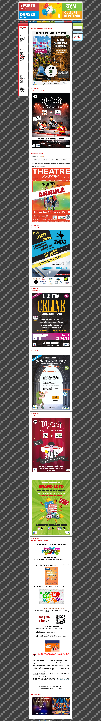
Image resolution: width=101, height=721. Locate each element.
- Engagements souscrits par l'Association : (22, 35)
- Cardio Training (22, 83)
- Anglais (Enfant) (22, 38)
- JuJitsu (21, 87)
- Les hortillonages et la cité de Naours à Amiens (77, 35)
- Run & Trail (22, 91)
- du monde (21, 52)
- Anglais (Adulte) (22, 37)
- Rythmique (22, 54)
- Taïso (21, 92)
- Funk (21, 53)
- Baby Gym (22, 58)
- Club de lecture (22, 75)
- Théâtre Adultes (22, 78)
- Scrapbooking (22, 48)
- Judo (21, 86)
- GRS (21, 60)
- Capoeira (21, 82)
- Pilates (21, 61)
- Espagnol (21, 40)
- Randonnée (22, 88)
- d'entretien (22, 59)
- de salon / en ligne (23, 51)
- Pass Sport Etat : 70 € (23, 28)
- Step (21, 62)
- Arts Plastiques (22, 39)
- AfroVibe (21, 80)
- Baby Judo (22, 81)
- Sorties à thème (22, 49)
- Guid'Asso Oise (22, 56)
